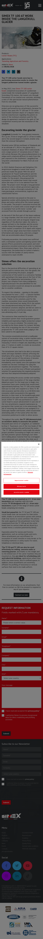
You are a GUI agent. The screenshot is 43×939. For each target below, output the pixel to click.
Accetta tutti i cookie (21, 492)
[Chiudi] (38, 444)
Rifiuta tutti (21, 486)
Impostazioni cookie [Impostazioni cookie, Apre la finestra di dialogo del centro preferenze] (21, 480)
